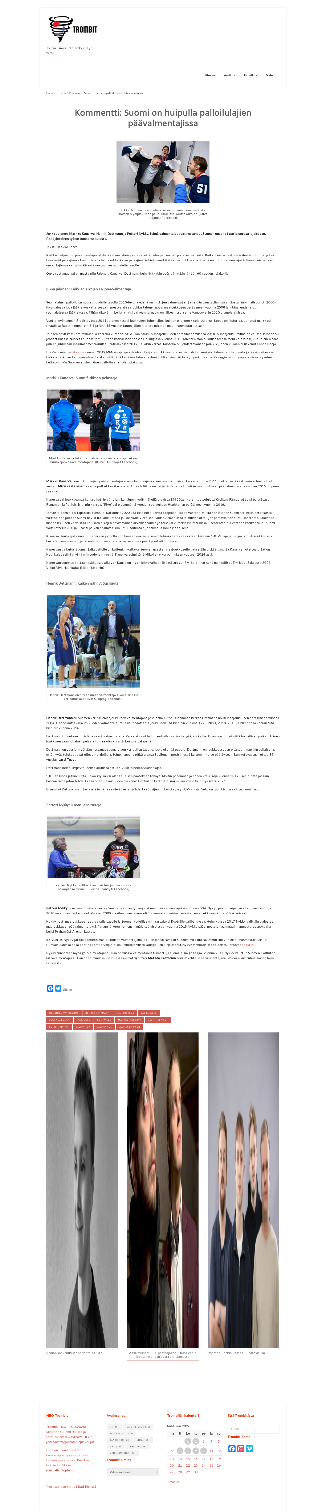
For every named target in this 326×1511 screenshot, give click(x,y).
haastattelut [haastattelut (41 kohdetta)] (138, 1395)
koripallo (104, 989)
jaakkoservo (125, 982)
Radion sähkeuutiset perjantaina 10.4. (74, 1321)
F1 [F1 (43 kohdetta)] (114, 1395)
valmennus (104, 996)
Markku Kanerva (129, 989)
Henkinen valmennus (64, 982)
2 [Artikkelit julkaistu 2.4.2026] (196, 1410)
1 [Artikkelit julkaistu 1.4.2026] (188, 1410)
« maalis (173, 1450)
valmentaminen (129, 996)
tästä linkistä (86, 1455)
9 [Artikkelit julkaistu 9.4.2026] (196, 1419)
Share (67, 958)
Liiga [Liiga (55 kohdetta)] (143, 1408)
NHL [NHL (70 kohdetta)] (115, 1415)
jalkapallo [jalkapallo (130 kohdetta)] (121, 1402)
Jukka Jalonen (59, 989)
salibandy (83, 996)
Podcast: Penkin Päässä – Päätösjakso (236, 1321)
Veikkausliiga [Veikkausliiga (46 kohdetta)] (123, 1422)
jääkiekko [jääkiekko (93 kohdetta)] (120, 1408)
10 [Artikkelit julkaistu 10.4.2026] (204, 1419)
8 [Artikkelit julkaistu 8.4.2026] (188, 1419)
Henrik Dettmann (97, 982)
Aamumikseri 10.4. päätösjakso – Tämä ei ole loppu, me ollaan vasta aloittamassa (162, 1323)
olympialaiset (158, 989)
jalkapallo (149, 982)
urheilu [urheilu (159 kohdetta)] (137, 1415)
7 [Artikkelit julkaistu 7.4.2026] (180, 1419)
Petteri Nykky (59, 996)
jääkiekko (84, 989)
